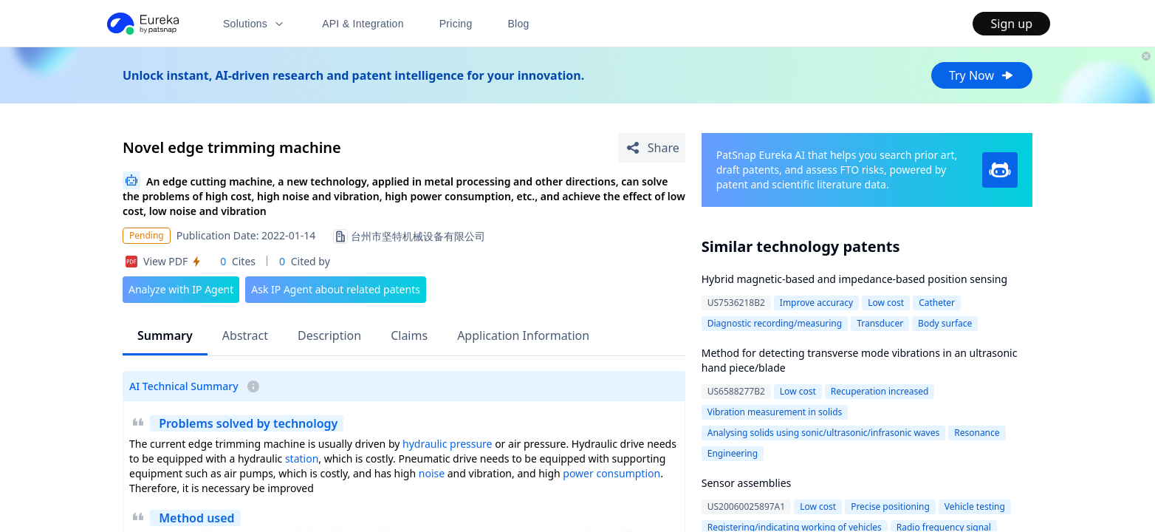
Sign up (1011, 24)
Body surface (945, 323)
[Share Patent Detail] (651, 148)
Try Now (982, 75)
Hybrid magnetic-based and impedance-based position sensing (854, 279)
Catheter (937, 302)
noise (432, 473)
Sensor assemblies (747, 483)
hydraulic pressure (447, 444)
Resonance (976, 432)
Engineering (732, 453)
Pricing (456, 24)
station (301, 458)
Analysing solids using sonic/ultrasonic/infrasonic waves (823, 432)
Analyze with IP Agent (180, 289)
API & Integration (363, 24)
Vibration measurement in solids (775, 412)
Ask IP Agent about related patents (335, 289)
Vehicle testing (975, 506)
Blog (518, 24)
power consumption (611, 473)
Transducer (880, 323)
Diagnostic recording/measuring (774, 323)
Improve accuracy (816, 302)
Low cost (886, 302)
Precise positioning (890, 506)
